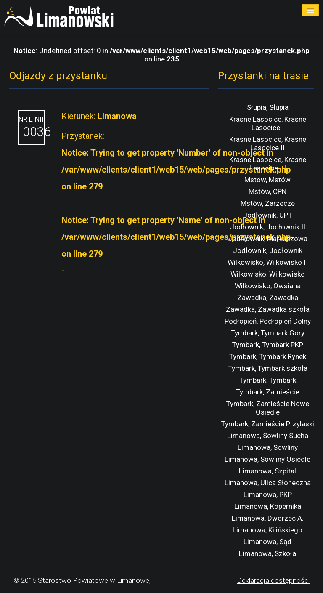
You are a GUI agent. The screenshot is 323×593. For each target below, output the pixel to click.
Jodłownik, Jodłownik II (267, 227)
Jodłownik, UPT (267, 215)
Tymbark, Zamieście (267, 392)
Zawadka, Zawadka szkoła (268, 309)
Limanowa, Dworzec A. (268, 518)
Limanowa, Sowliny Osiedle (267, 459)
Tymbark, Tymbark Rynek (267, 356)
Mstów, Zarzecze (268, 203)
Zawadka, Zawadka (267, 297)
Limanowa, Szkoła (267, 553)
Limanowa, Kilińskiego (267, 530)
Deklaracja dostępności (273, 580)
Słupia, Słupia (268, 107)
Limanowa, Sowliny (268, 447)
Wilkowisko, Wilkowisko (267, 274)
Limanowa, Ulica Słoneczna (268, 483)
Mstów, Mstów (267, 180)
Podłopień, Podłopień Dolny (268, 321)
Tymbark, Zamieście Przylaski (267, 424)
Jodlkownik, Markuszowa (267, 238)
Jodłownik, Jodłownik (267, 250)
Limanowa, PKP (268, 494)
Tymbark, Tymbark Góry (267, 333)
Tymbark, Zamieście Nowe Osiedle (267, 407)
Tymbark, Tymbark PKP (267, 344)
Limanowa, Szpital (267, 471)
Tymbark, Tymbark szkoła (267, 368)
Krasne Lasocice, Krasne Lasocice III (267, 163)
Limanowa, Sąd (267, 541)
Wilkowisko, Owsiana (268, 286)
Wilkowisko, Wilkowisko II (268, 262)
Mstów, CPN (267, 191)
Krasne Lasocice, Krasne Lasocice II (267, 143)
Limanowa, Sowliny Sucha (267, 435)
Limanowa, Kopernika (267, 506)
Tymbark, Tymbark (267, 380)
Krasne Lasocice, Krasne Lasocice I (267, 123)
